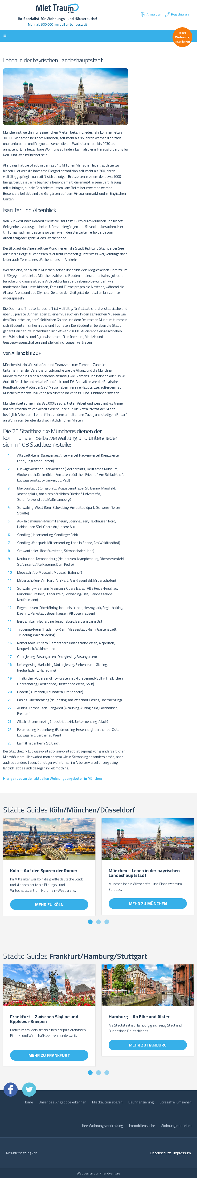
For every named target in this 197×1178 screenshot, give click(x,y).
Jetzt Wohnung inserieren (182, 37)
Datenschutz (160, 1153)
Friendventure (110, 1173)
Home (28, 1102)
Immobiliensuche (142, 1125)
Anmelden (150, 14)
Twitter (29, 1089)
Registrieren (176, 14)
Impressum (182, 1153)
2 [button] (98, 1072)
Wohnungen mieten (176, 1125)
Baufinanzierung (141, 1102)
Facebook (11, 1089)
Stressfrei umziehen (176, 1102)
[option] (49, 869)
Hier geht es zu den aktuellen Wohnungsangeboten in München (52, 778)
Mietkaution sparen (107, 1102)
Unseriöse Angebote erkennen (62, 1102)
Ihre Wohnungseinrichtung (102, 1125)
